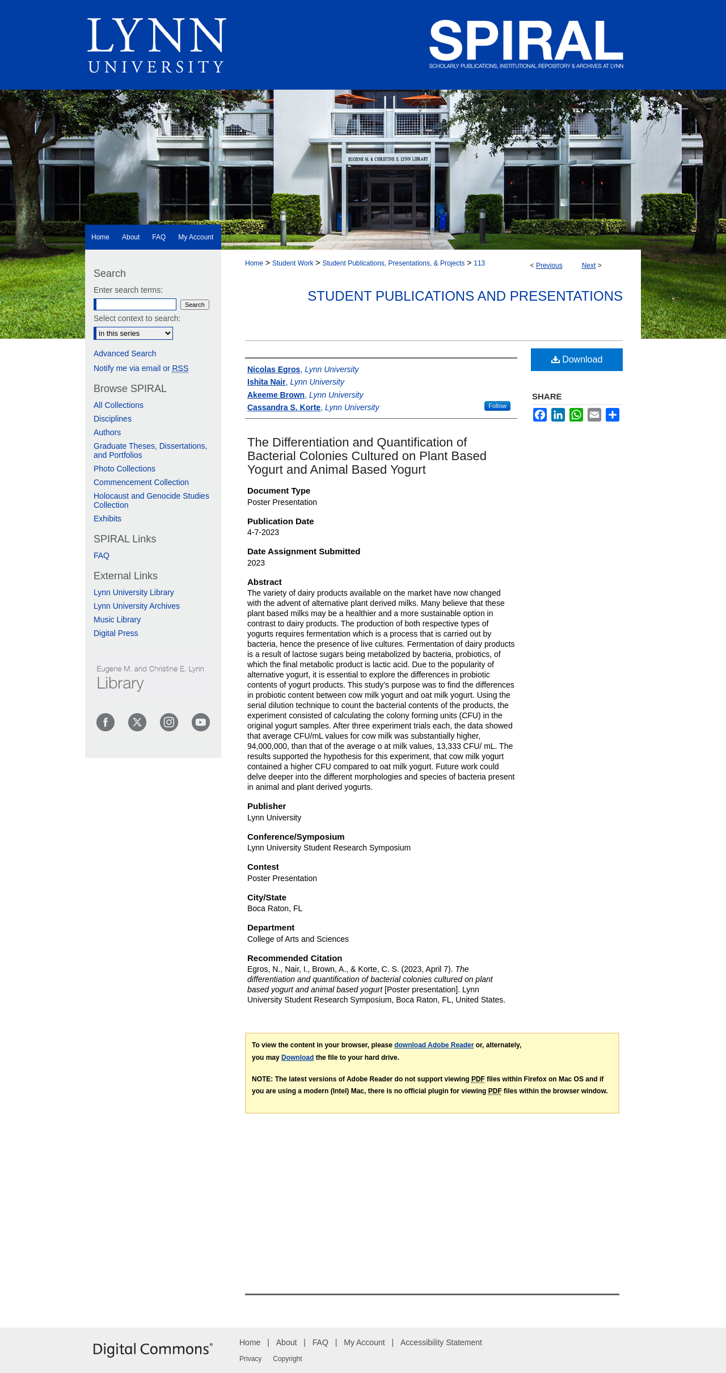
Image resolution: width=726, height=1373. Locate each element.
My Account (364, 1342)
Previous (549, 265)
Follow (497, 405)
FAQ (101, 555)
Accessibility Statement (441, 1342)
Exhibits (107, 518)
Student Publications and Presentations (465, 296)
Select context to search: (137, 318)
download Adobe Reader (434, 1045)
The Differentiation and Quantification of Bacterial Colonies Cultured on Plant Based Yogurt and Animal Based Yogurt (367, 456)
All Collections (118, 405)
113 (479, 263)
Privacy (250, 1359)
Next (589, 265)
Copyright (287, 1359)
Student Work (292, 263)
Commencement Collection (141, 482)
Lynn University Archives (137, 605)
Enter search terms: (128, 289)
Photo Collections (124, 468)
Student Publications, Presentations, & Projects (393, 263)
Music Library (117, 619)
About (286, 1342)
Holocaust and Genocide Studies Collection (151, 500)
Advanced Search (125, 353)
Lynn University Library (134, 592)
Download (577, 359)
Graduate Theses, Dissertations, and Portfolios (151, 450)
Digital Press (116, 633)
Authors (107, 432)
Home (254, 263)
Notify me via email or (141, 368)
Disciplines (113, 418)
